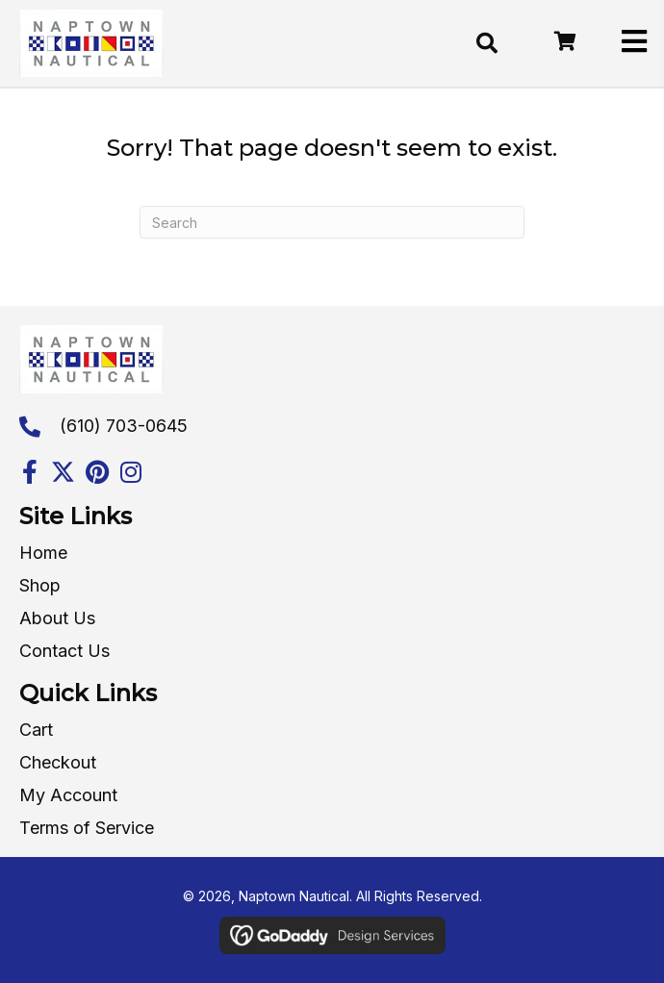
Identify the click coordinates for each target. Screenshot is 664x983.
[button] (29, 472)
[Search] (332, 222)
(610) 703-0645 (124, 426)
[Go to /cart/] (564, 43)
